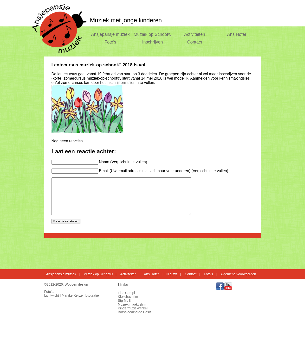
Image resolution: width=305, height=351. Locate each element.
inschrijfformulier (121, 83)
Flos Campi (126, 293)
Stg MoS (124, 300)
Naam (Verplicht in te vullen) (123, 162)
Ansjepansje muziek (110, 34)
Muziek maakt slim (132, 304)
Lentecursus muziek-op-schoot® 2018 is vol (98, 64)
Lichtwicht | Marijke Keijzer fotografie (71, 295)
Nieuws (171, 274)
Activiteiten (194, 34)
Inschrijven (152, 42)
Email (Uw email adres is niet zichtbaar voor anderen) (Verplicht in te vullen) (163, 171)
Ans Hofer (237, 34)
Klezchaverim (128, 297)
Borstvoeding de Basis (134, 312)
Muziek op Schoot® (152, 34)
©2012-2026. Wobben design (66, 284)
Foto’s (110, 42)
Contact (194, 42)
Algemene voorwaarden (238, 274)
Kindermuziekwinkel (133, 308)
